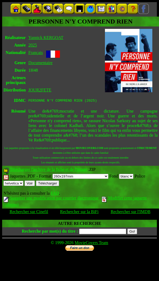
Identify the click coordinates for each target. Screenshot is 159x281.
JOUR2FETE (39, 90)
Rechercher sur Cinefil (29, 212)
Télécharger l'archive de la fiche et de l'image (48, 170)
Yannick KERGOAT (45, 37)
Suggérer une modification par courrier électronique (51, 199)
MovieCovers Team (91, 243)
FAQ (55, 194)
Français (35, 52)
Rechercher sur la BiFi (79, 212)
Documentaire (40, 62)
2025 (32, 45)
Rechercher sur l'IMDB (130, 212)
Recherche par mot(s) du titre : (50, 232)
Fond (121, 177)
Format (73, 177)
